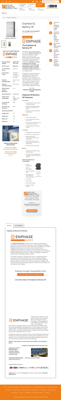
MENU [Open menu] (4, 13)
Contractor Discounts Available (32, 358)
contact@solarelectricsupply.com (32, 204)
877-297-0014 (22, 10)
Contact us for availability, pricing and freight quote (56, 26)
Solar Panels (7, 390)
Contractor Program (23, 5)
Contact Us (32, 5)
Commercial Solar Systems (26, 387)
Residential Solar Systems (11, 149)
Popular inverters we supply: (15, 364)
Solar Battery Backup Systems (39, 387)
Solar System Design (16, 390)
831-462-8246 (41, 10)
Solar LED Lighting (52, 390)
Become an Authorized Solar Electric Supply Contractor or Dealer (56, 36)
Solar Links (21, 392)
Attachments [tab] (19, 225)
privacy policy (55, 8)
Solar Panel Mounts (35, 390)
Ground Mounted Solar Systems (11, 154)
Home (4, 17)
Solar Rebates (14, 392)
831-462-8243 (32, 10)
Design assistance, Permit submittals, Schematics (56, 62)
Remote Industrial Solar (52, 387)
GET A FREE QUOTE (40, 5)
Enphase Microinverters (14, 359)
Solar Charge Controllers (38, 392)
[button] (17, 30)
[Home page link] (10, 7)
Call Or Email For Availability (31, 31)
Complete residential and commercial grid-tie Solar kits (56, 53)
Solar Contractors (25, 390)
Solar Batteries (28, 392)
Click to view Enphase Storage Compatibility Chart (30, 274)
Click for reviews (51, 7)
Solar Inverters (44, 390)
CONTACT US (32, 211)
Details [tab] (9, 225)
